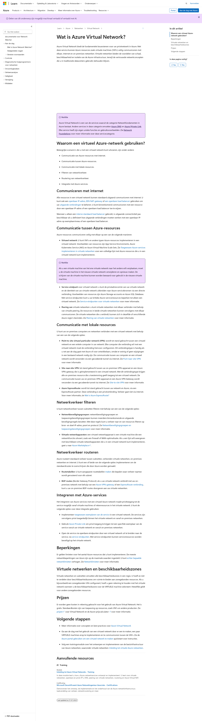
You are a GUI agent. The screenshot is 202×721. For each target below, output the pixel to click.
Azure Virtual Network (121, 625)
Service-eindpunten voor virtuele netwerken (99, 301)
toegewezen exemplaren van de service (92, 514)
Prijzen (173, 48)
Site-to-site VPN (117, 382)
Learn (59, 28)
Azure (68, 28)
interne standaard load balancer (90, 214)
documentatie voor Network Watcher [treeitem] (16, 38)
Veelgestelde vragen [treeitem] (15, 51)
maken (108, 471)
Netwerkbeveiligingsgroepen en (117, 425)
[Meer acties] (143, 28)
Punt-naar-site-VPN (132, 358)
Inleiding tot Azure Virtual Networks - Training (75, 672)
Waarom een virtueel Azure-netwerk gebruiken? (182, 34)
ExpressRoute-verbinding (132, 484)
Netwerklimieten (91, 561)
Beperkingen (176, 39)
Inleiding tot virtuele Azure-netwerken (126, 647)
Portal (173, 10)
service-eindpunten (80, 536)
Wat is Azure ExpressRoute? (97, 395)
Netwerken (78, 28)
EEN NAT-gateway (94, 201)
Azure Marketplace (80, 445)
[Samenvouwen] (31, 26)
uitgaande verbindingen (70, 204)
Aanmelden (194, 3)
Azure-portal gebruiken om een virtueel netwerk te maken (87, 638)
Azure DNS (116, 126)
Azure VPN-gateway (105, 484)
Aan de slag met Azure (188, 10)
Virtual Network (93, 28)
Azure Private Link (133, 126)
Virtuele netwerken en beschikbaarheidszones (180, 43)
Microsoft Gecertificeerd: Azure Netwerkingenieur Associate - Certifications (87, 685)
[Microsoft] (4, 3)
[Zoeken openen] (186, 3)
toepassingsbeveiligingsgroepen (76, 428)
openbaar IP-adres (77, 201)
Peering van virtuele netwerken (100, 317)
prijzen (60, 611)
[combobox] (17, 32)
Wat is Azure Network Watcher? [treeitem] (19, 47)
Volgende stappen (178, 51)
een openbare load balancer (117, 201)
